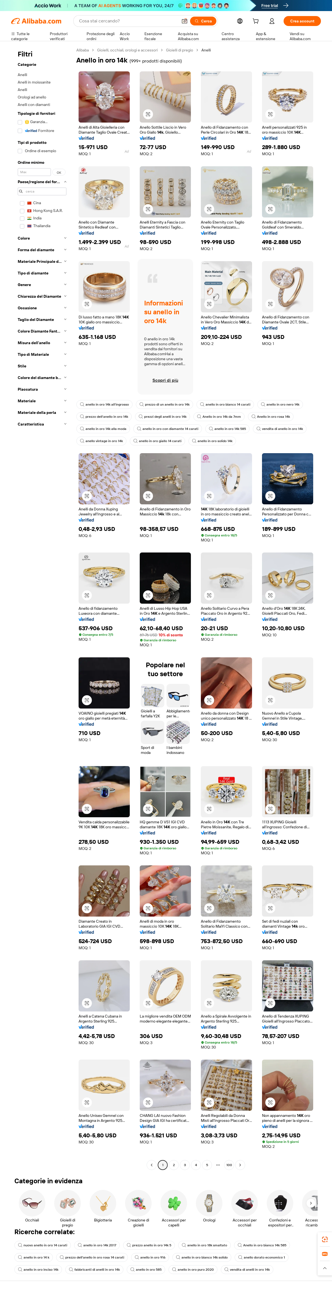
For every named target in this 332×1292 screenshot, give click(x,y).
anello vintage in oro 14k (101, 441)
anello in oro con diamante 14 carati (167, 429)
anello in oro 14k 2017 (97, 1245)
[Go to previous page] (152, 1165)
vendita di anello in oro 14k (279, 429)
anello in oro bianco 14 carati (225, 404)
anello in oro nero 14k (280, 404)
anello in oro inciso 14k (38, 1269)
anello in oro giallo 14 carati (157, 441)
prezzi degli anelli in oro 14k (162, 416)
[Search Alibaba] (128, 21)
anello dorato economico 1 (261, 1257)
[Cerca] (203, 21)
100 (229, 1165)
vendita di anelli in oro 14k (247, 1269)
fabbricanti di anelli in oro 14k (94, 1269)
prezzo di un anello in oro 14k (164, 404)
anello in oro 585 (146, 1269)
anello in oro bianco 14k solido (202, 1257)
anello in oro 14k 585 (227, 429)
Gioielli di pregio (179, 50)
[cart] (257, 22)
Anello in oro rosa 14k (270, 416)
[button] (184, 21)
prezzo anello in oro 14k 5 (149, 1245)
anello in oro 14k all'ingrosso (104, 404)
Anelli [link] (206, 50)
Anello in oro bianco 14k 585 (262, 1245)
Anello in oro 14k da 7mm (219, 416)
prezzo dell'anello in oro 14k (104, 416)
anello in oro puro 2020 (193, 1269)
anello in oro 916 (150, 1257)
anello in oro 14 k (33, 1257)
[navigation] (42, 608)
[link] (325, 1239)
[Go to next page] (240, 1165)
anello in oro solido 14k (212, 441)
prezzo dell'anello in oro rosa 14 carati (92, 1257)
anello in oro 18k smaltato (204, 1245)
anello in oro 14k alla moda (103, 429)
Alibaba (82, 50)
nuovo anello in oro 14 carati (42, 1245)
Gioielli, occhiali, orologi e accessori (127, 50)
